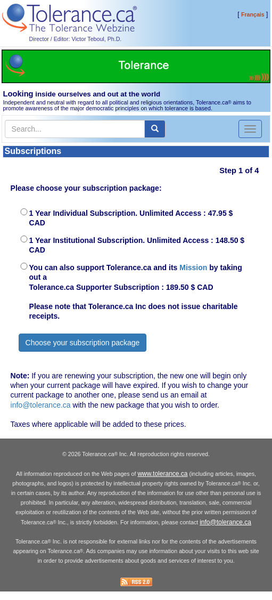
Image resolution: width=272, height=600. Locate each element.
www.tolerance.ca (162, 473)
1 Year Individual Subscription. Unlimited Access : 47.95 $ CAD (131, 218)
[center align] (155, 129)
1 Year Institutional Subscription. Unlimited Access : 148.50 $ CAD (137, 245)
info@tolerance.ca (41, 405)
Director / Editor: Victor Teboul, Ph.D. (75, 39)
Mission (193, 267)
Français (253, 14)
